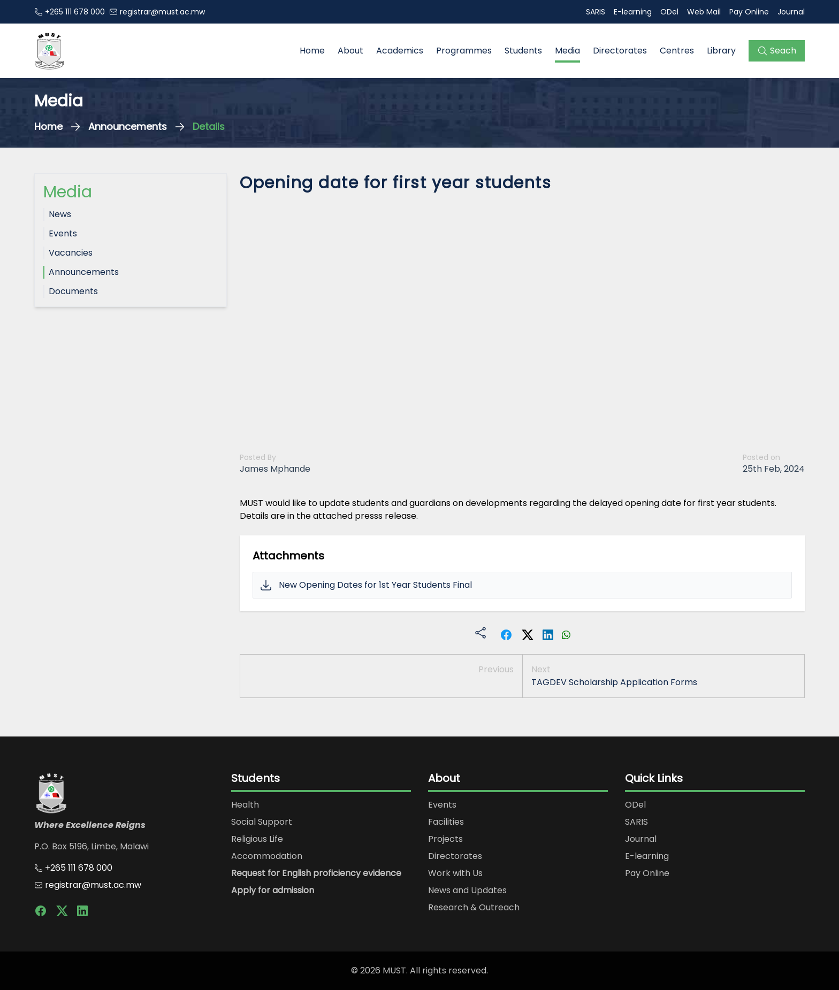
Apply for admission (272, 890)
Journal (791, 11)
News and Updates (467, 890)
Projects (445, 839)
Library (721, 50)
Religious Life (257, 839)
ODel (669, 11)
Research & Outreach (474, 907)
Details (209, 126)
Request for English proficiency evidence (316, 873)
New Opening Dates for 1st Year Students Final (375, 585)
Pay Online (749, 11)
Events (63, 233)
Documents (73, 291)
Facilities (446, 822)
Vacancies (71, 253)
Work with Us (455, 873)
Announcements (127, 126)
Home (312, 50)
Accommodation (266, 856)
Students (523, 50)
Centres (677, 50)
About (350, 50)
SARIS (595, 11)
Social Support (261, 822)
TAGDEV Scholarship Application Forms (614, 682)
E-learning (633, 11)
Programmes (464, 50)
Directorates (620, 50)
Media (567, 50)
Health (245, 805)
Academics (399, 50)
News (60, 214)
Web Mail (704, 11)
